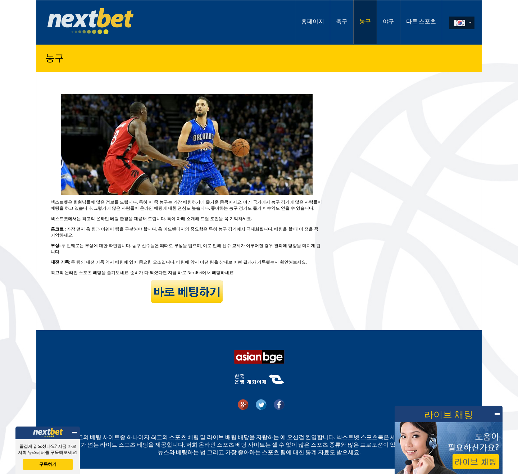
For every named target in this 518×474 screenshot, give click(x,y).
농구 (365, 22)
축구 (341, 22)
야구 (388, 22)
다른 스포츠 (421, 22)
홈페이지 (312, 22)
